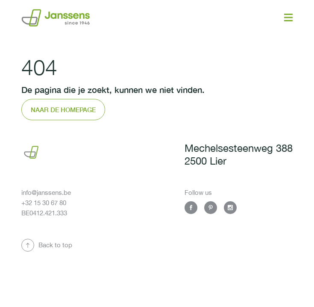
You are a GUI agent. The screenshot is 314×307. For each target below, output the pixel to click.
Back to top (55, 245)
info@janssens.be (46, 192)
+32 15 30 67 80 (43, 202)
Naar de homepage (63, 109)
